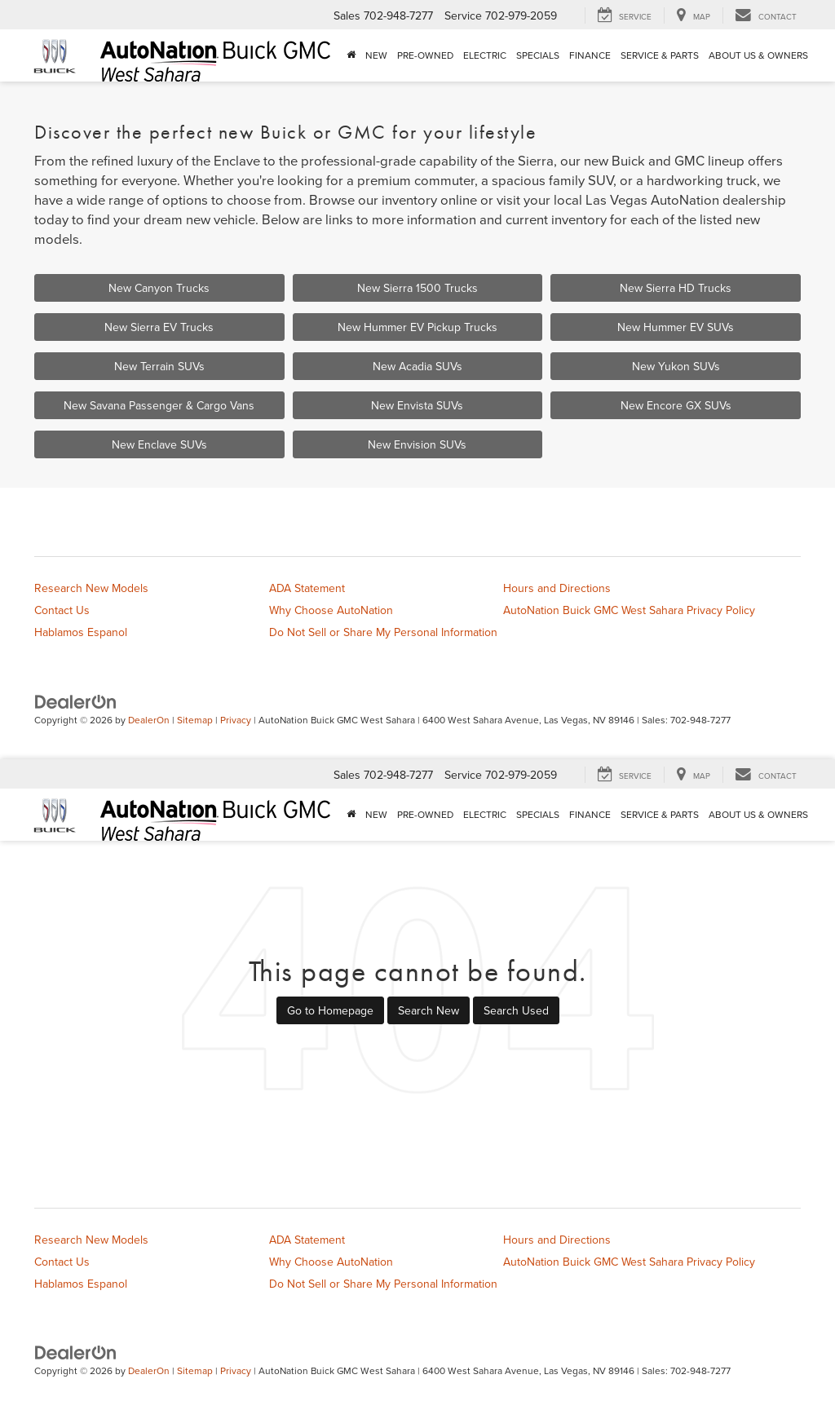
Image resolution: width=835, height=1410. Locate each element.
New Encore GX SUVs (676, 405)
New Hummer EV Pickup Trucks (417, 327)
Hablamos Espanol (80, 632)
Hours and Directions (557, 588)
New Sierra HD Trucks (675, 288)
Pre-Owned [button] (425, 55)
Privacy (235, 720)
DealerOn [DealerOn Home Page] (149, 720)
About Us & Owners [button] (758, 55)
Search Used (516, 1010)
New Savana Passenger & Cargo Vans (159, 405)
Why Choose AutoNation (331, 610)
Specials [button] (537, 55)
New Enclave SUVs (159, 444)
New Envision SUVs (417, 444)
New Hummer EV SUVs (675, 327)
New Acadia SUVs (417, 366)
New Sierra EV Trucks (159, 327)
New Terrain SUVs (159, 366)
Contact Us (62, 610)
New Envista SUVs (417, 405)
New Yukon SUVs (676, 366)
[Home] (351, 55)
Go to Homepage (330, 1010)
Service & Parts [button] (660, 55)
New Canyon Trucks (159, 288)
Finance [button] (590, 55)
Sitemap (195, 720)
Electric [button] (484, 55)
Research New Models (91, 588)
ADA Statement (307, 588)
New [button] (376, 55)
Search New (428, 1010)
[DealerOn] (75, 700)
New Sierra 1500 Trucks (417, 288)
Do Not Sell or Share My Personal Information (383, 632)
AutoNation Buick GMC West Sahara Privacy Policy (629, 610)
